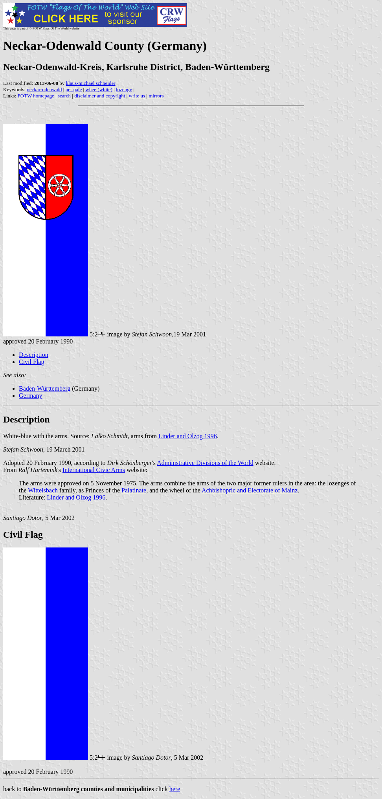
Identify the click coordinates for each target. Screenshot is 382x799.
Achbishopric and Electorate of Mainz (250, 490)
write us (137, 96)
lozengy (124, 89)
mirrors (156, 96)
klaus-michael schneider (91, 83)
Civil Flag (31, 361)
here (174, 789)
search (64, 96)
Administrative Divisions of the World (205, 462)
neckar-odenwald (44, 89)
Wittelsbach (43, 490)
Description (33, 354)
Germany (30, 395)
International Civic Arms (93, 470)
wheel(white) (98, 89)
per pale (74, 89)
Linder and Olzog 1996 (187, 436)
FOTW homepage (35, 96)
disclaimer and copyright (99, 96)
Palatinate (133, 490)
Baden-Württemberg (44, 388)
